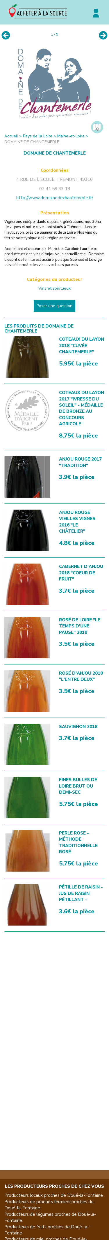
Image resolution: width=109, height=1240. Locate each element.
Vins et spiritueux (54, 288)
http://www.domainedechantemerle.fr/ (54, 198)
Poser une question (54, 306)
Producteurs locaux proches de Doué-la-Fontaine (53, 1195)
